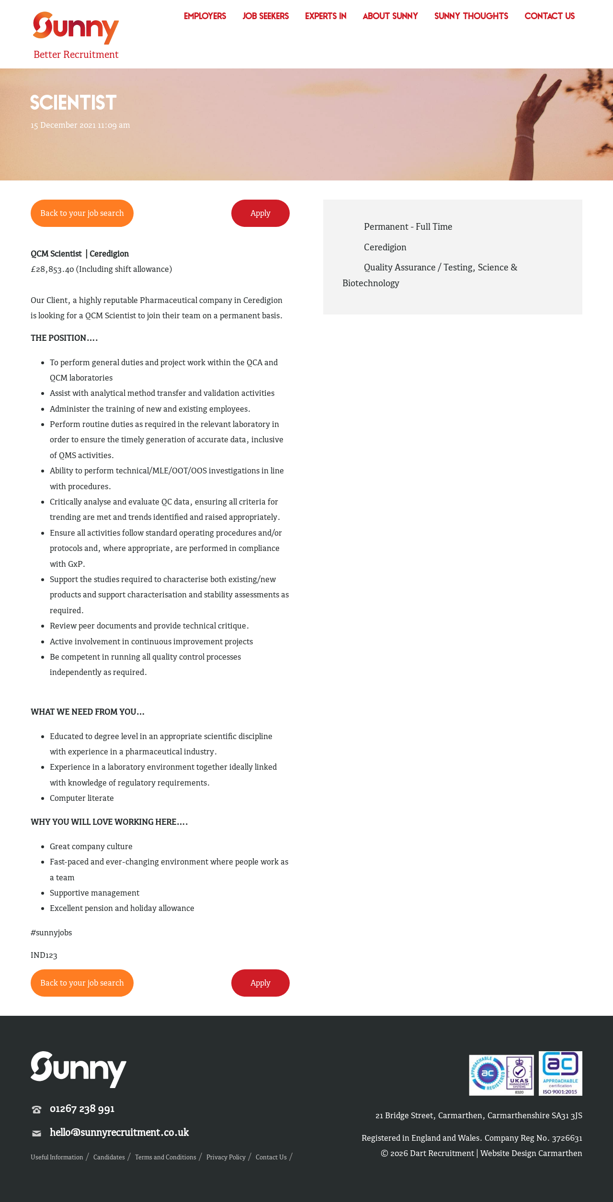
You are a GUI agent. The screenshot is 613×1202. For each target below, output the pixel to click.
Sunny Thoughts (472, 17)
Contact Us (550, 17)
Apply (260, 213)
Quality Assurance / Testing (418, 267)
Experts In (326, 17)
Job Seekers (266, 17)
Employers (205, 17)
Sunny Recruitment (76, 29)
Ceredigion (385, 247)
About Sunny (391, 17)
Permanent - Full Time (408, 226)
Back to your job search (82, 213)
